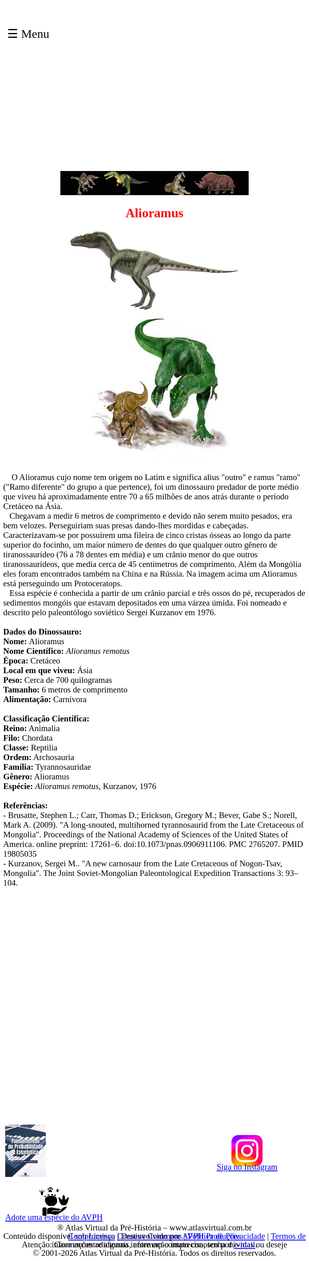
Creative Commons (149, 1235)
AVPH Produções (211, 1235)
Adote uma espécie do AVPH (54, 1215)
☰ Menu (28, 33)
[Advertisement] (154, 114)
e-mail (244, 1244)
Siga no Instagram (246, 1165)
